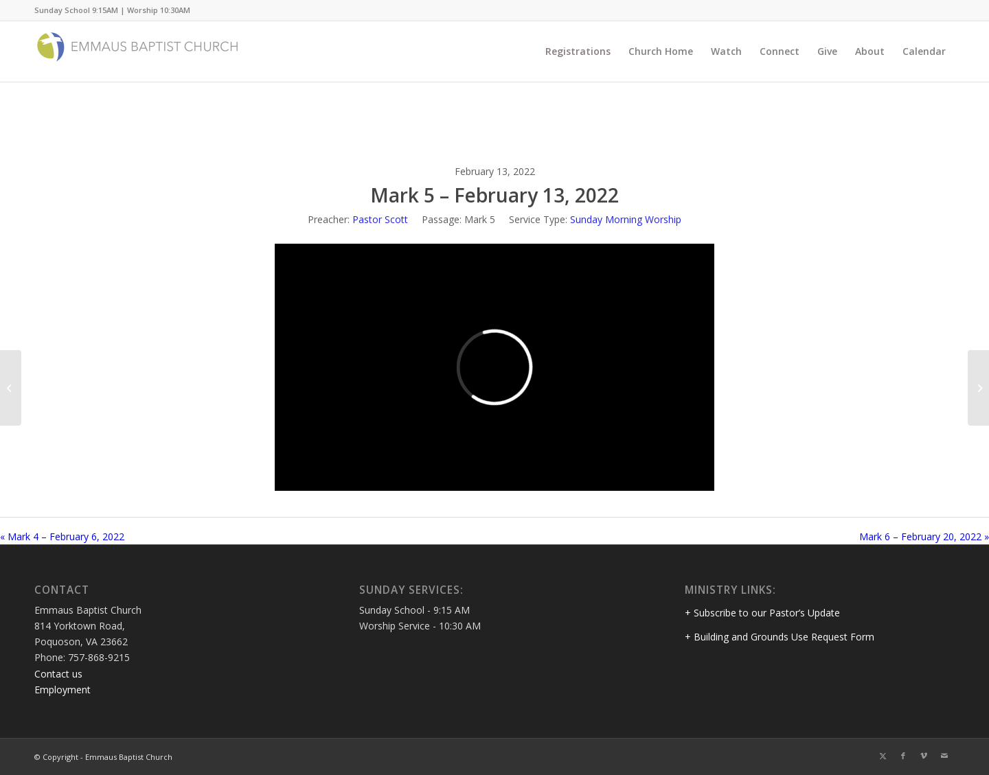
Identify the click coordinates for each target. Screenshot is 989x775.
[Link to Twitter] (882, 755)
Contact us (58, 673)
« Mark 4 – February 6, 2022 (62, 536)
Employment (62, 689)
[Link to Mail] (944, 755)
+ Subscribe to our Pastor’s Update (762, 612)
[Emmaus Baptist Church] (137, 51)
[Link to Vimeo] (923, 755)
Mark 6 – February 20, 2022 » (924, 536)
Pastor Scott (380, 219)
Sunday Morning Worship (625, 219)
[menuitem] (577, 51)
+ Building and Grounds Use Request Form (779, 636)
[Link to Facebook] (903, 755)
